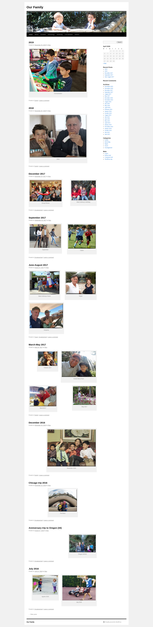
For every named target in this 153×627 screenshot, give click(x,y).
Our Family (35, 7)
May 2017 (107, 96)
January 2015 (108, 124)
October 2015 (108, 113)
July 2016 (34, 568)
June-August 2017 (38, 265)
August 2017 (108, 94)
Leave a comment (44, 100)
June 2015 (107, 119)
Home (31, 34)
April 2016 (107, 107)
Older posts (33, 614)
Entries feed (108, 155)
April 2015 (107, 123)
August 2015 (108, 115)
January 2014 (108, 128)
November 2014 (109, 126)
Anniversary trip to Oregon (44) (45, 528)
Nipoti (106, 144)
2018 (31, 108)
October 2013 (108, 130)
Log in (106, 153)
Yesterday (60, 34)
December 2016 (37, 422)
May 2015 (107, 121)
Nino (49, 45)
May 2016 (107, 105)
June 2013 (107, 134)
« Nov (104, 63)
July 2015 (107, 117)
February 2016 (108, 109)
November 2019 (109, 86)
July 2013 (107, 132)
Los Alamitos (69, 34)
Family (36, 100)
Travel (36, 337)
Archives (43, 34)
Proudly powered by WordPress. (113, 622)
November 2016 (109, 100)
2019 (31, 42)
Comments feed (109, 157)
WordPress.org (108, 159)
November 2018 (109, 88)
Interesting (107, 142)
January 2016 (108, 111)
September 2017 (37, 217)
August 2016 (108, 101)
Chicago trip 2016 (38, 483)
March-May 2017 (37, 344)
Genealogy (51, 34)
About (36, 34)
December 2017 (37, 174)
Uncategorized (38, 210)
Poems (77, 34)
